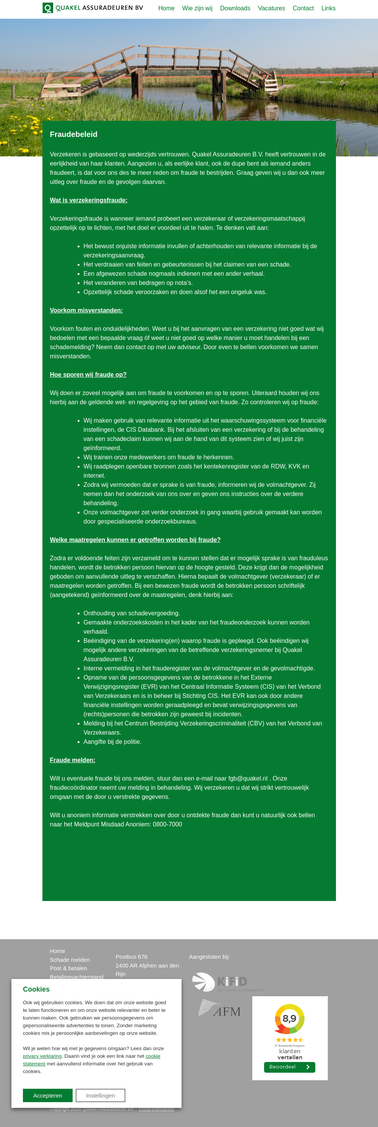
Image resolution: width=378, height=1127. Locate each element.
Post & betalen (69, 968)
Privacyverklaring (156, 1109)
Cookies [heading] (36, 989)
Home (166, 8)
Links (328, 8)
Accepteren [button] (47, 1095)
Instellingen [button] (100, 1095)
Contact (303, 8)
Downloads (235, 8)
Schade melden (70, 959)
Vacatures (271, 8)
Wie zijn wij (197, 8)
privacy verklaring (42, 1056)
